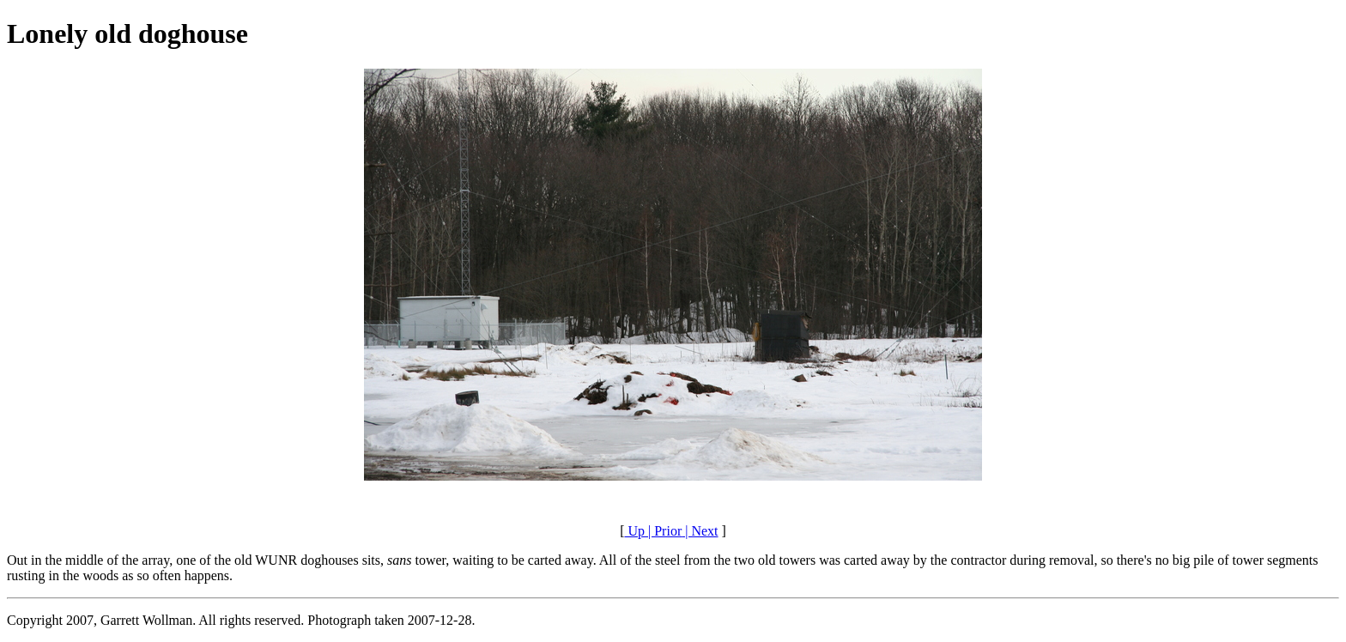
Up (634, 531)
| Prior (663, 531)
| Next (700, 531)
